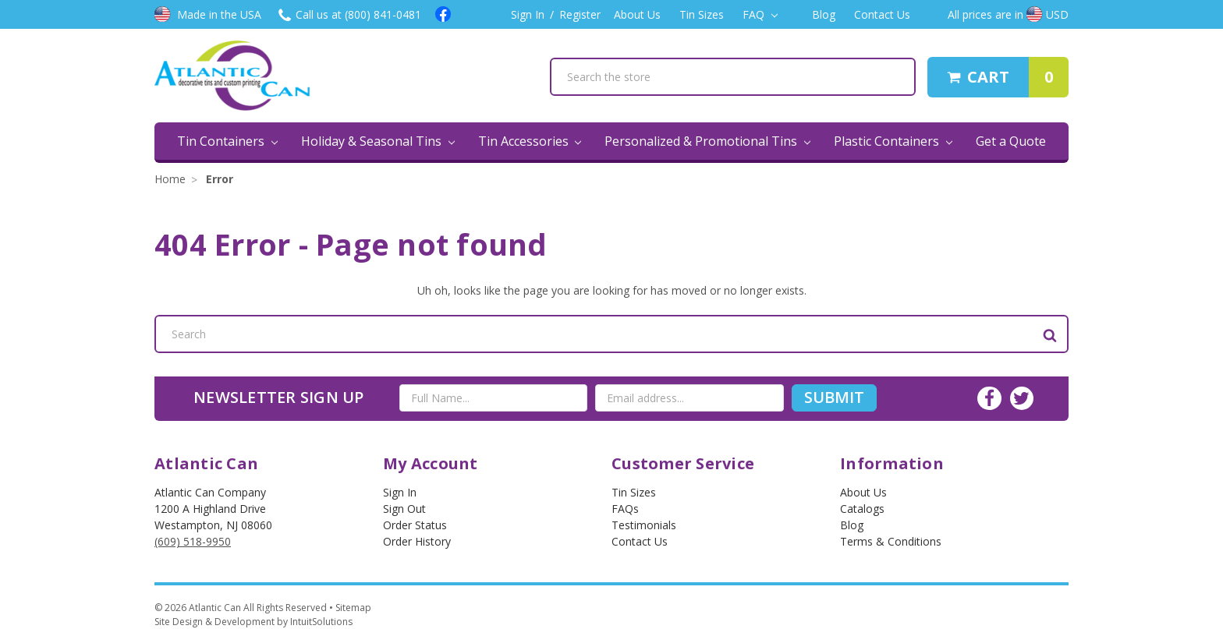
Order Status (415, 525)
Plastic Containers (893, 141)
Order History (417, 541)
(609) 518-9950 (192, 541)
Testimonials (644, 525)
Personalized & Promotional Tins (707, 141)
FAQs (625, 508)
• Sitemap (350, 607)
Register (580, 14)
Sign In (527, 14)
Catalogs (862, 508)
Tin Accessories (530, 141)
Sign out (404, 508)
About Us (637, 14)
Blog (823, 14)
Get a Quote (1011, 141)
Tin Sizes (701, 14)
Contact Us (882, 14)
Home (170, 178)
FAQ (760, 14)
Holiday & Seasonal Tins (378, 141)
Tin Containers (227, 141)
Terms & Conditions (890, 541)
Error (219, 178)
